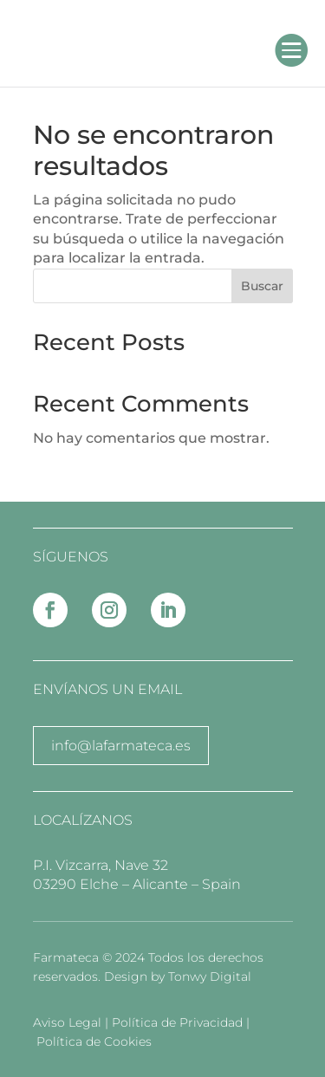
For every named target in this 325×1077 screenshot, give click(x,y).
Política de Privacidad (179, 1022)
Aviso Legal (69, 1022)
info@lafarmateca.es (121, 745)
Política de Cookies (94, 1041)
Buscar (262, 286)
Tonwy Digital (209, 976)
